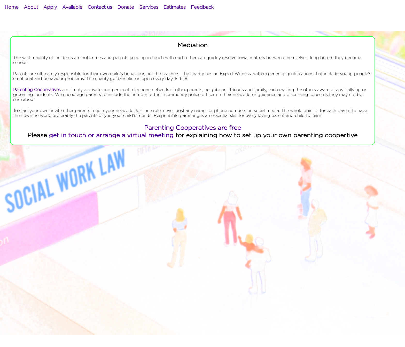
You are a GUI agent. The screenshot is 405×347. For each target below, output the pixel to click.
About (31, 7)
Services (148, 7)
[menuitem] (11, 7)
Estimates (174, 7)
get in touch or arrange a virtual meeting (111, 135)
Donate (125, 7)
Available (72, 7)
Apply (50, 7)
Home (12, 7)
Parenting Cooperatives (37, 90)
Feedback (202, 7)
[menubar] (109, 7)
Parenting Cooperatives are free (192, 128)
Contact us (100, 7)
